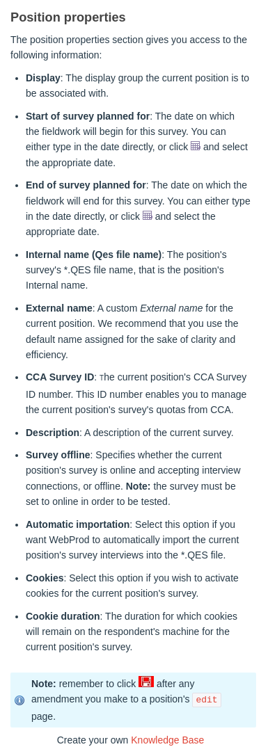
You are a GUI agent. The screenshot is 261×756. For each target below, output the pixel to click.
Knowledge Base (167, 740)
